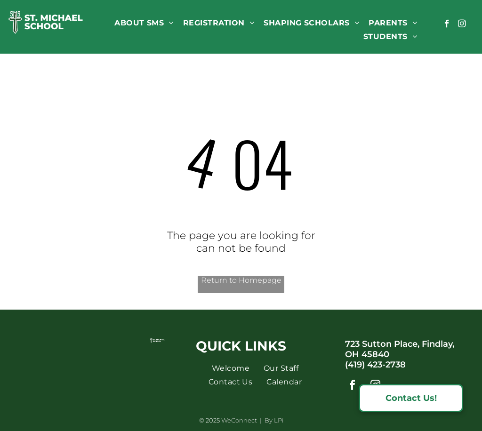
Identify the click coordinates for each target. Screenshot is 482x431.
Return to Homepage (241, 280)
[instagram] (462, 25)
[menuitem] (144, 23)
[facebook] (447, 25)
